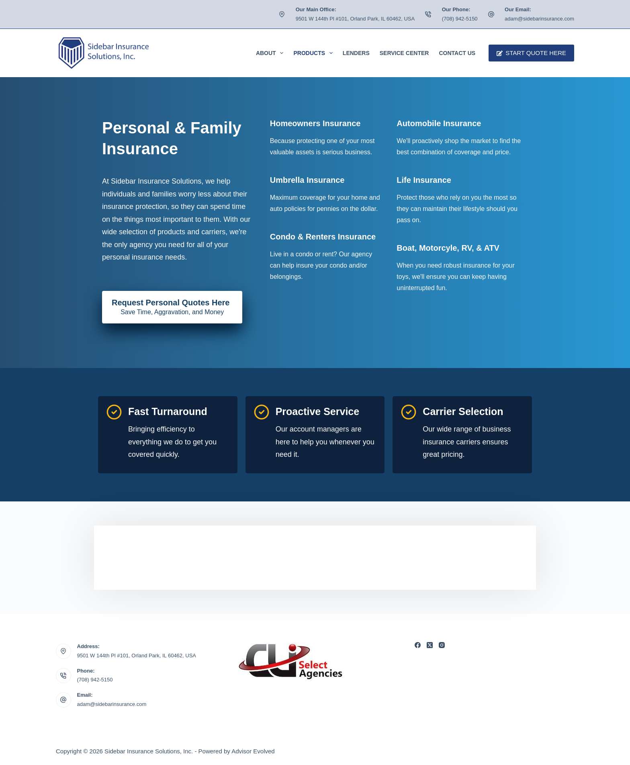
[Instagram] (442, 645)
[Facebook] (418, 645)
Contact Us (457, 53)
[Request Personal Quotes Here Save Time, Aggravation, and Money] (172, 307)
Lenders (356, 53)
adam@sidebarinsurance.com (539, 19)
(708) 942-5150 (460, 19)
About (271, 53)
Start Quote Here (531, 52)
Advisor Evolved (253, 751)
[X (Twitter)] (430, 645)
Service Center (404, 53)
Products (314, 53)
